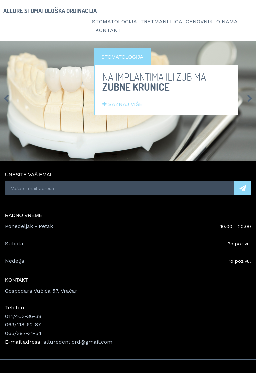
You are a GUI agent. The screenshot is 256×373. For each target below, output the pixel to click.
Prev (6, 98)
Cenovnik (199, 21)
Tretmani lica (161, 21)
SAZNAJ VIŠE (122, 104)
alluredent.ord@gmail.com (77, 342)
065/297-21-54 (23, 333)
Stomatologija (114, 21)
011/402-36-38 (23, 316)
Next (250, 98)
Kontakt (108, 30)
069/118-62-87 (23, 324)
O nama (227, 21)
